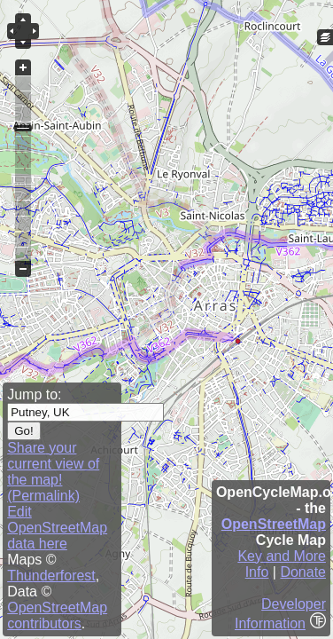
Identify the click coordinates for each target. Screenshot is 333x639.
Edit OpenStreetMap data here (57, 527)
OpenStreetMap (273, 524)
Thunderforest (51, 575)
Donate (303, 572)
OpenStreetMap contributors (57, 615)
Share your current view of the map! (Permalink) (53, 471)
